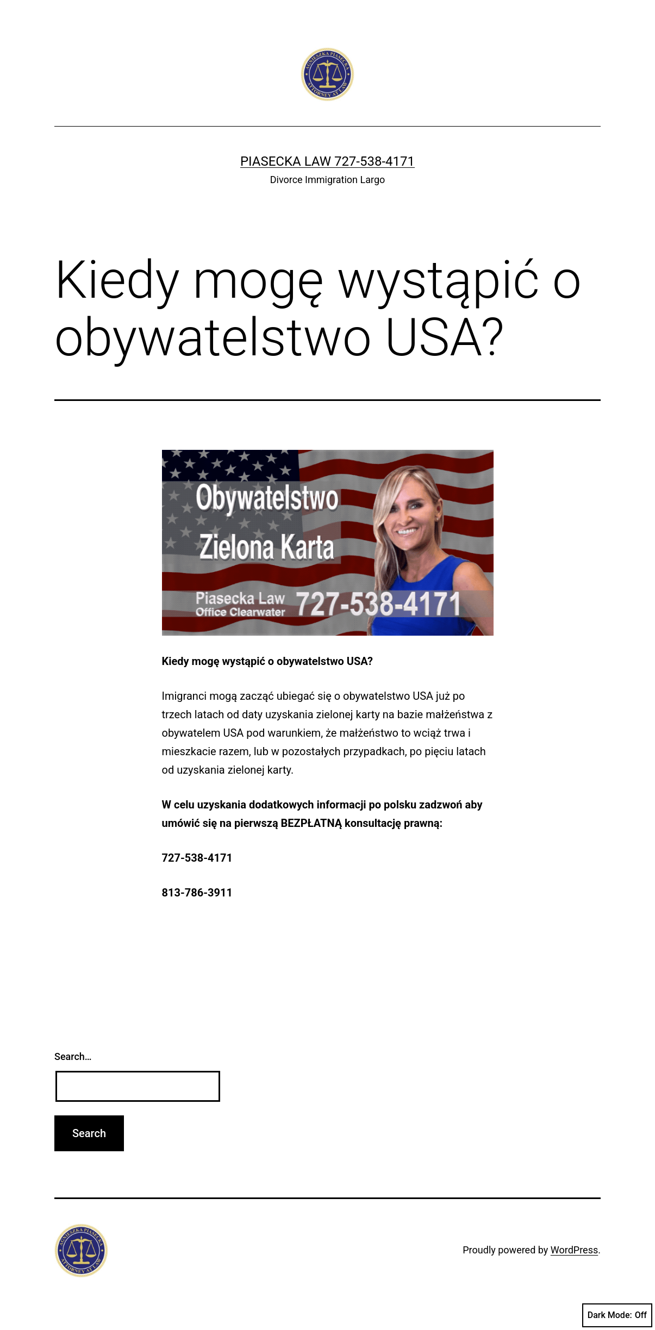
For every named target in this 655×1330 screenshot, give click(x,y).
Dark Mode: (617, 1315)
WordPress (574, 1250)
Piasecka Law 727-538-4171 (327, 161)
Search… (73, 1056)
